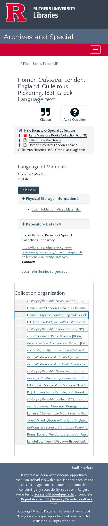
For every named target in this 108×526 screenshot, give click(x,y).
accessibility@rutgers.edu (54, 494)
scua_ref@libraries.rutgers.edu (44, 272)
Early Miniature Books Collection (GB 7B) (58, 135)
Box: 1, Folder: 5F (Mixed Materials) (56, 209)
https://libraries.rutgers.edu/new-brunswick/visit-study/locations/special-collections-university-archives (52, 252)
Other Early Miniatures (45, 140)
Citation (45, 114)
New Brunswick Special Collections (50, 131)
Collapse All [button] (28, 190)
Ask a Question (75, 114)
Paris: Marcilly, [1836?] (54, 336)
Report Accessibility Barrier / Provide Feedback (56, 499)
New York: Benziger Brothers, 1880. (64, 406)
